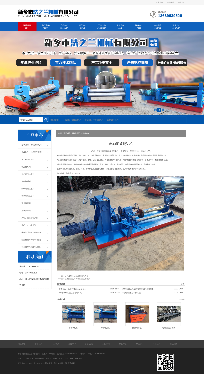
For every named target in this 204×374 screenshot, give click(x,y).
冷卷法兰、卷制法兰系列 (72, 120)
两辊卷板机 (73, 328)
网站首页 (27, 25)
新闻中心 (83, 25)
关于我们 (46, 25)
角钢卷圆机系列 (27, 189)
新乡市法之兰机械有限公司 (108, 151)
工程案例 (120, 25)
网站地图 (173, 344)
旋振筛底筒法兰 (168, 328)
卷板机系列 (26, 181)
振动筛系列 (26, 211)
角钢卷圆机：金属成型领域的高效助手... (152, 289)
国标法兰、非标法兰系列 (94, 120)
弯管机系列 (26, 203)
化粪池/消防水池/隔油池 (31, 232)
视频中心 (139, 25)
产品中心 (64, 25)
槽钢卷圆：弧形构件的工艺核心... (89, 289)
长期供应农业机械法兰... (152, 292)
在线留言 (158, 25)
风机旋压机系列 (27, 174)
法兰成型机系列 (112, 120)
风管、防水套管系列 (29, 218)
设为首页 (159, 2)
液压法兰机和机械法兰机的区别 (77, 279)
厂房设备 (102, 25)
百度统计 (71, 363)
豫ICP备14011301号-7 (74, 358)
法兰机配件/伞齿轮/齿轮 (31, 240)
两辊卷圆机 (105, 328)
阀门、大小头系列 (28, 225)
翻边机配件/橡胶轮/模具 (31, 247)
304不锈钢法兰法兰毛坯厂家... (89, 292)
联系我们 (181, 2)
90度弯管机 (137, 328)
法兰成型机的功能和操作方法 (76, 276)
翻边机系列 (26, 167)
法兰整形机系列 (27, 196)
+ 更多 (182, 284)
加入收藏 (170, 2)
